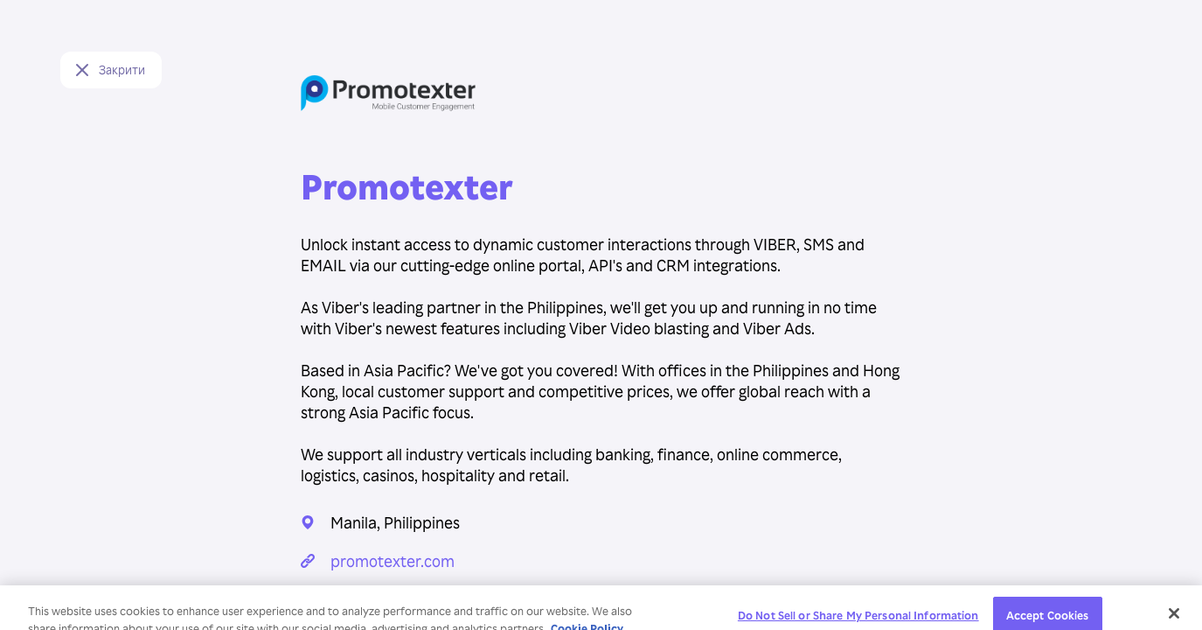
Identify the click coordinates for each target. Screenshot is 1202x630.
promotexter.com (392, 560)
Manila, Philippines (395, 522)
